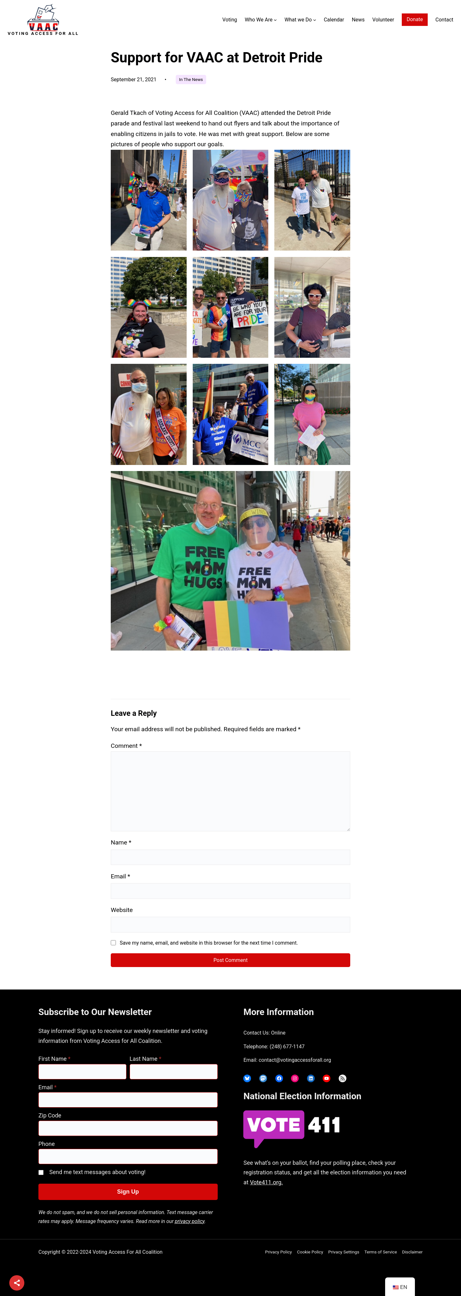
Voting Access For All (43, 33)
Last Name (145, 1058)
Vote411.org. (266, 1182)
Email (120, 876)
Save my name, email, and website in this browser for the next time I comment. (209, 943)
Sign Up (128, 1191)
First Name (54, 1058)
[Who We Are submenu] (275, 19)
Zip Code (49, 1115)
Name (121, 842)
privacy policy (190, 1221)
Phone (46, 1143)
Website (122, 910)
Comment (126, 745)
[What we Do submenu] (314, 19)
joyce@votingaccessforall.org (343, 1207)
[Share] (16, 1283)
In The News (191, 79)
